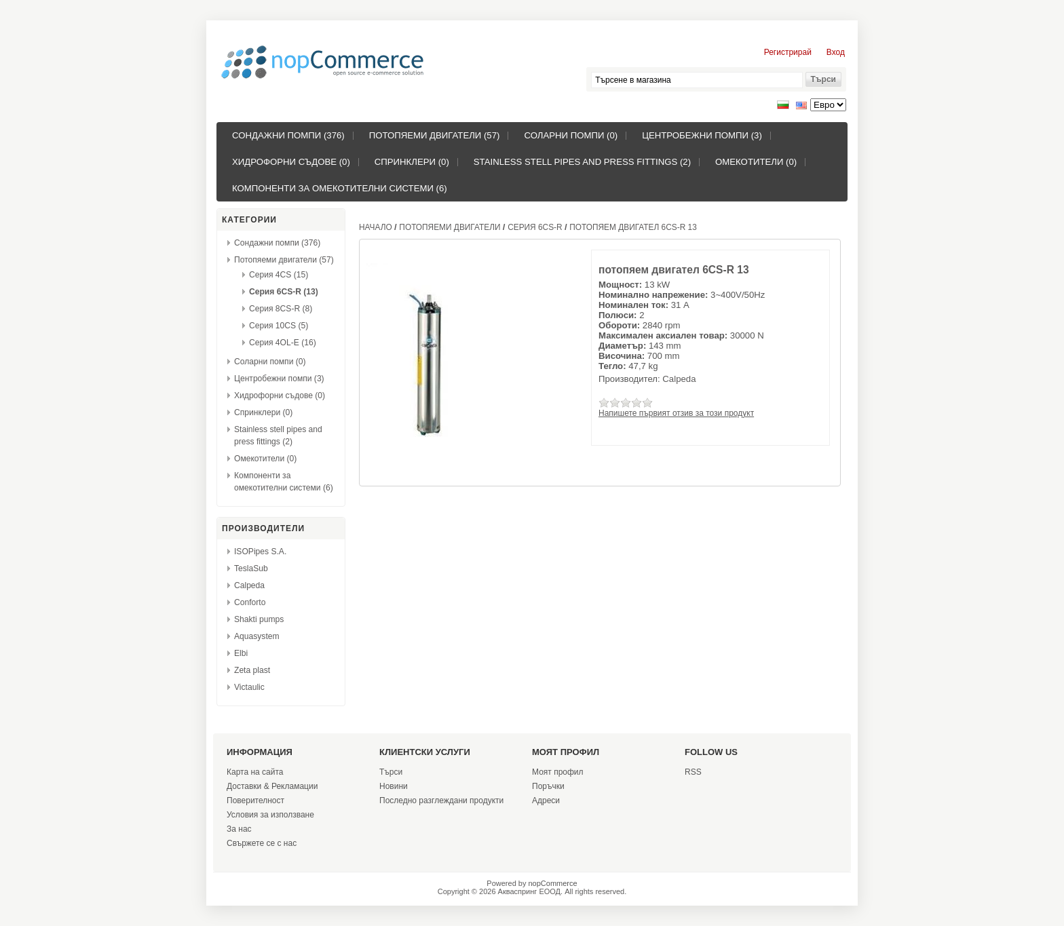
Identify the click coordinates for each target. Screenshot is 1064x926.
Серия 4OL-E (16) (282, 342)
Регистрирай (788, 52)
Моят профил (558, 772)
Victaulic (249, 687)
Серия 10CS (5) (278, 325)
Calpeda (249, 585)
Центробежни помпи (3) (702, 135)
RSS (693, 772)
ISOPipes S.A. (260, 551)
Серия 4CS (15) (278, 274)
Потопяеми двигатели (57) (434, 135)
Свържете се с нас (262, 843)
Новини (393, 786)
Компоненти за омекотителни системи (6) (339, 188)
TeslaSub (251, 568)
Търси (390, 772)
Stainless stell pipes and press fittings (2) (582, 162)
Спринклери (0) (412, 162)
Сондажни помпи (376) (288, 135)
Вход (835, 52)
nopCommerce (553, 883)
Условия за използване (270, 814)
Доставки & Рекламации (272, 786)
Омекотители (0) (756, 162)
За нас (239, 829)
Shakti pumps (259, 619)
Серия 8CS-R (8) (280, 308)
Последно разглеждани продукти (441, 800)
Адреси (546, 800)
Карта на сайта (255, 772)
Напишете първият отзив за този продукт (676, 413)
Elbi (241, 653)
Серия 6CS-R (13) (283, 291)
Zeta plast (252, 670)
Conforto (249, 602)
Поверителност (255, 800)
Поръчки (548, 786)
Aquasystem (257, 636)
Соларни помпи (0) (571, 135)
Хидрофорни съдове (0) (291, 162)
